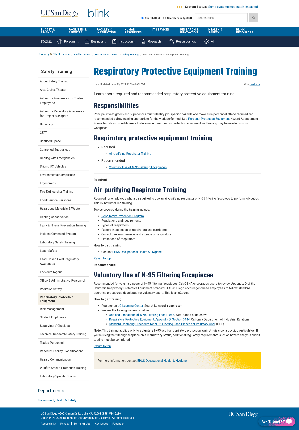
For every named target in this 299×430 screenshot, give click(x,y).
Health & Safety (215, 31)
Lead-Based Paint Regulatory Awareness (59, 261)
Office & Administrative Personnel (62, 280)
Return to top (102, 258)
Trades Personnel (52, 343)
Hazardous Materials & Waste (60, 208)
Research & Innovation (189, 31)
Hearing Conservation (54, 217)
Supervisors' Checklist (55, 326)
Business (96, 41)
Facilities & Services (78, 31)
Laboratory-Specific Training (58, 376)
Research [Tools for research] (152, 41)
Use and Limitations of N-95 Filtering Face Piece (141, 315)
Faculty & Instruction (106, 31)
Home (66, 54)
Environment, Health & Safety (57, 400)
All (209, 41)
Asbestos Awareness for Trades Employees (61, 101)
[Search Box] (221, 17)
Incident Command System (58, 234)
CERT (43, 132)
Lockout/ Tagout (51, 272)
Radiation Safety (51, 289)
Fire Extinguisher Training (56, 191)
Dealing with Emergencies (57, 158)
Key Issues (101, 423)
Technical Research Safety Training (63, 334)
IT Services (161, 29)
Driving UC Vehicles (53, 166)
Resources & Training (106, 54)
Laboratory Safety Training (57, 242)
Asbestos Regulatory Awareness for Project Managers (62, 114)
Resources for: (184, 41)
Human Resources (133, 31)
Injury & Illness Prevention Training (63, 225)
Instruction (124, 41)
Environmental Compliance (57, 175)
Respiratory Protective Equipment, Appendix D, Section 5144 (149, 319)
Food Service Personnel (56, 200)
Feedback (118, 423)
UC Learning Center (130, 306)
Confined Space (50, 141)
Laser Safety (48, 251)
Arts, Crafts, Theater (53, 90)
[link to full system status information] (179, 7)
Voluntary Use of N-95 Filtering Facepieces (138, 167)
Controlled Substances (55, 149)
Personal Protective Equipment (209, 119)
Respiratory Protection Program (122, 216)
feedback (255, 84)
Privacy (64, 423)
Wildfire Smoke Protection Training (63, 368)
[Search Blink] (142, 18)
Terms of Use (82, 423)
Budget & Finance (48, 31)
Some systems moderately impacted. (233, 7)
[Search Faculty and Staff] (164, 18)
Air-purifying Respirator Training (130, 153)
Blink (99, 15)
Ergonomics (48, 183)
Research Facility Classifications (61, 351)
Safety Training (130, 54)
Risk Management (52, 309)
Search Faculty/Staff (177, 17)
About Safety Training (54, 81)
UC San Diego (59, 15)
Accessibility (48, 423)
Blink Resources (244, 31)
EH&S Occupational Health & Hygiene (137, 252)
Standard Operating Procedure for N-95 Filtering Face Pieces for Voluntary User (162, 324)
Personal (68, 41)
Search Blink (151, 17)
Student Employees (53, 317)
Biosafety (46, 124)
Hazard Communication (55, 359)
